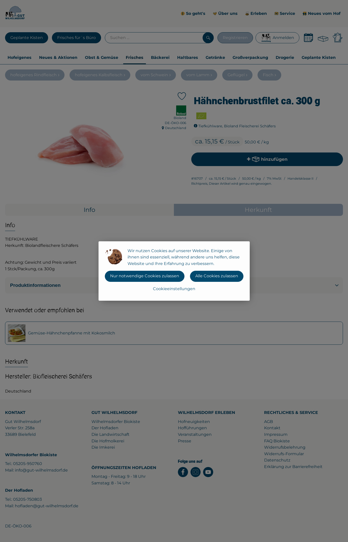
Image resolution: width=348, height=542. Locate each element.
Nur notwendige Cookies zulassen (144, 276)
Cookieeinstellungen (174, 288)
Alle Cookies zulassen (216, 276)
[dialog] (174, 271)
